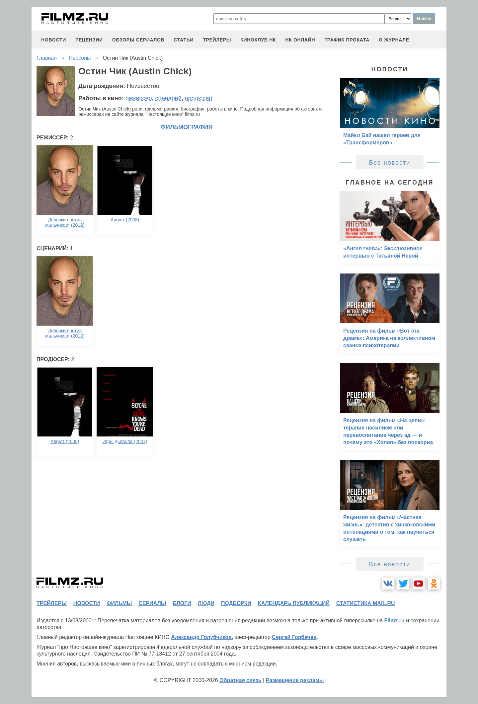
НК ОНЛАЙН (300, 39)
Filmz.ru (394, 620)
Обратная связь (240, 680)
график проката (346, 39)
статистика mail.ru (365, 603)
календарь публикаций (294, 603)
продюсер (198, 98)
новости (53, 39)
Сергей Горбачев (294, 637)
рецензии (89, 39)
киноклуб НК (258, 39)
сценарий (168, 98)
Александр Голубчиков (201, 637)
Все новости (390, 162)
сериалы (152, 603)
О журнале (394, 39)
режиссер (138, 98)
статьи (184, 39)
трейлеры (217, 39)
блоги (182, 603)
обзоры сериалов (138, 39)
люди (206, 603)
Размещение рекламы (295, 680)
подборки (236, 603)
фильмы (119, 603)
